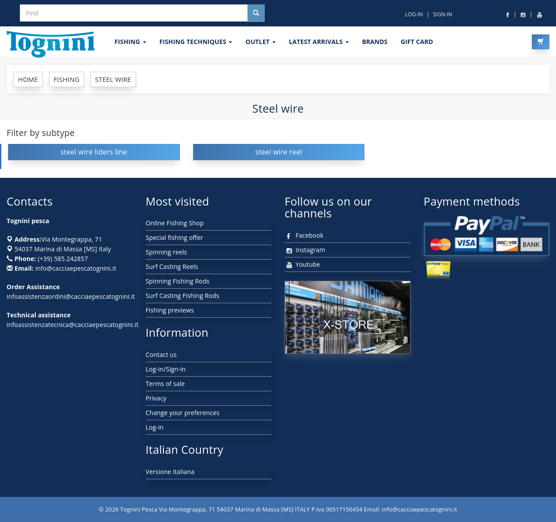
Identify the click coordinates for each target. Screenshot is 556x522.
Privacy (156, 398)
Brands (375, 41)
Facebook (304, 235)
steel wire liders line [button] (93, 152)
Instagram (305, 250)
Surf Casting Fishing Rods (182, 295)
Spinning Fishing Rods (178, 281)
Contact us (161, 354)
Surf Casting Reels (172, 266)
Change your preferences (183, 412)
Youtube (302, 264)
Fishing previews (170, 310)
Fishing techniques (196, 41)
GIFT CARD (416, 41)
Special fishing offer (175, 237)
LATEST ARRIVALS (319, 41)
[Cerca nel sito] (256, 13)
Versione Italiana (170, 471)
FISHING (130, 41)
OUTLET (260, 41)
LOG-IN (414, 14)
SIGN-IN (442, 14)
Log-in (155, 427)
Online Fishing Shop (175, 223)
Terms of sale (165, 383)
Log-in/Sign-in (166, 369)
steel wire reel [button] (278, 152)
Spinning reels (166, 252)
